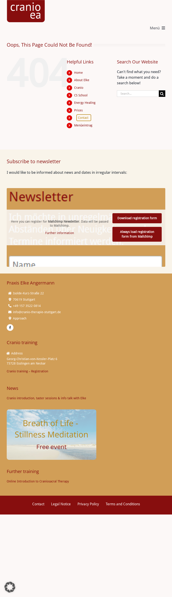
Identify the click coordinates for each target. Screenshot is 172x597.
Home (78, 72)
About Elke (81, 80)
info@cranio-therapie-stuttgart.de (37, 312)
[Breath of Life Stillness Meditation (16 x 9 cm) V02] (51, 411)
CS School (81, 95)
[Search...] (138, 93)
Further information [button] (59, 233)
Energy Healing (84, 102)
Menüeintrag (83, 125)
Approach (19, 318)
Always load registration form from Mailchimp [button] (137, 234)
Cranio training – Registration (27, 371)
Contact (83, 117)
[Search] (162, 93)
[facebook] (10, 327)
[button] (10, 587)
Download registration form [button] (137, 218)
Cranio (78, 87)
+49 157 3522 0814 (27, 306)
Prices (78, 110)
